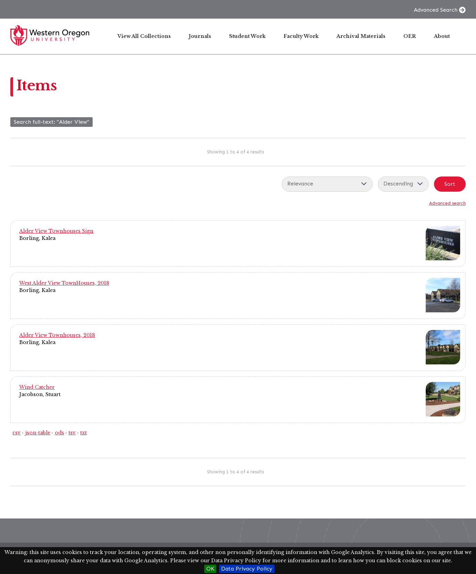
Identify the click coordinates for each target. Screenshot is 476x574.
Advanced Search (435, 10)
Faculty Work (301, 36)
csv (16, 433)
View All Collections (144, 36)
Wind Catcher (37, 387)
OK (210, 568)
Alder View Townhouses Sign (56, 231)
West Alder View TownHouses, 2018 (64, 283)
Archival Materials (361, 36)
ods (59, 433)
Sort (449, 184)
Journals (200, 36)
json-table (37, 433)
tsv (72, 433)
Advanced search (447, 203)
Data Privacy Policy (246, 568)
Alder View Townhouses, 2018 (57, 335)
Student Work (247, 36)
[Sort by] (327, 184)
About (442, 36)
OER (409, 36)
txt (83, 433)
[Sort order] (403, 184)
